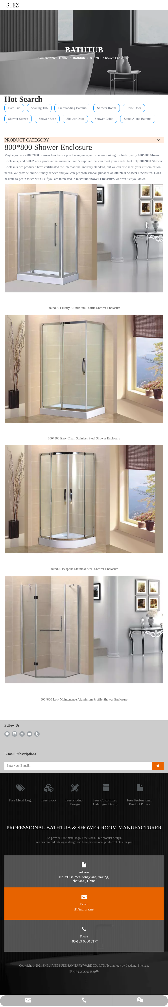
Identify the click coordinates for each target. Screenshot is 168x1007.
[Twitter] (22, 734)
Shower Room (106, 108)
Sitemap (143, 965)
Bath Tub (14, 108)
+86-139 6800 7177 (84, 941)
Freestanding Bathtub (72, 108)
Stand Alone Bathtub (137, 118)
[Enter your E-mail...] (76, 766)
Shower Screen (18, 118)
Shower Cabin (104, 118)
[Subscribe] (158, 766)
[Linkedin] (14, 734)
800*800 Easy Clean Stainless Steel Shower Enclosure (84, 438)
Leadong (131, 965)
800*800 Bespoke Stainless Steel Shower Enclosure (84, 569)
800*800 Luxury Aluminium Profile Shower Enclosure (84, 308)
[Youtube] (29, 734)
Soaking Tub (39, 108)
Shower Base (47, 118)
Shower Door (75, 118)
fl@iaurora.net (84, 909)
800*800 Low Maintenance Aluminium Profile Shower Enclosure (84, 699)
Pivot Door (134, 108)
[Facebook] (7, 734)
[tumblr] (37, 734)
